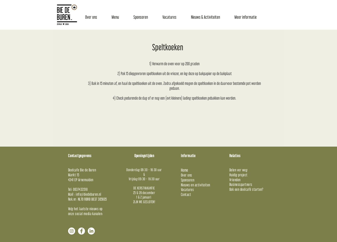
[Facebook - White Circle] (81, 231)
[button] (91, 17)
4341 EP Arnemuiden (80, 179)
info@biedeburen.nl (88, 194)
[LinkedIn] (91, 231)
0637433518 (80, 189)
